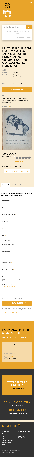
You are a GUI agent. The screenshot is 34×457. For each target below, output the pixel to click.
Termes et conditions (7, 440)
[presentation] (16, 292)
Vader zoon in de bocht (11, 345)
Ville (3, 228)
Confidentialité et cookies (6, 443)
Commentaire (6, 252)
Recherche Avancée (23, 38)
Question (15, 185)
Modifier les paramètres (8, 286)
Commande (5, 185)
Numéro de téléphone (8, 244)
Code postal (5, 221)
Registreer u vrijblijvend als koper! (11, 312)
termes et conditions (9, 310)
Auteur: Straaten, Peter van (11, 353)
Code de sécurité (7, 284)
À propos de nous (7, 436)
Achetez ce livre (17, 89)
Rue (3, 207)
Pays (3, 236)
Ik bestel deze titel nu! (17, 303)
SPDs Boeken (9, 154)
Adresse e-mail (6, 263)
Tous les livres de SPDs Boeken (17, 171)
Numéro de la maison (8, 214)
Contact (4, 438)
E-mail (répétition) (7, 270)
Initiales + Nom (6, 200)
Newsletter (5, 277)
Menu (30, 3)
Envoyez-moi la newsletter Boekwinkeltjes (14, 280)
